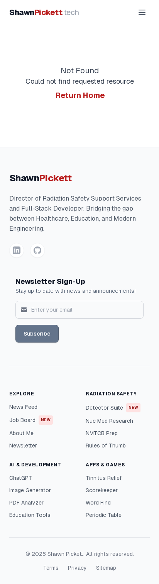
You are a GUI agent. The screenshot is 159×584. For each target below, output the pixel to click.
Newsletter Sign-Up (50, 281)
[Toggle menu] (142, 12)
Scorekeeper (102, 490)
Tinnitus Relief (104, 478)
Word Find (98, 503)
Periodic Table (104, 515)
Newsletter (23, 445)
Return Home (80, 95)
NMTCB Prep (102, 433)
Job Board (31, 420)
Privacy (77, 568)
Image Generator (30, 490)
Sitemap (106, 568)
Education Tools (30, 515)
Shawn (44, 12)
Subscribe (37, 334)
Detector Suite (113, 407)
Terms (51, 568)
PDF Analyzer (26, 503)
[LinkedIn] (16, 250)
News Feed (23, 407)
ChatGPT (20, 478)
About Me (21, 433)
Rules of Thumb (106, 445)
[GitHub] (37, 250)
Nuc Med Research (109, 421)
